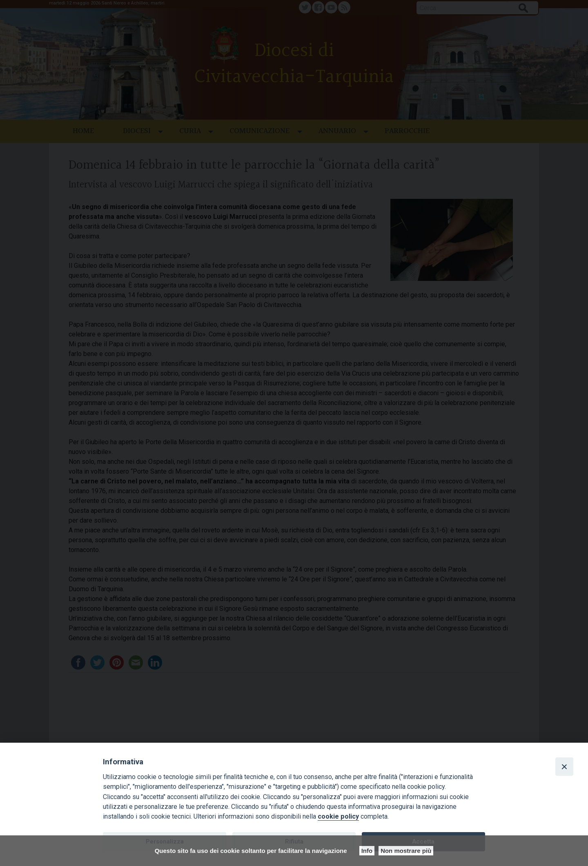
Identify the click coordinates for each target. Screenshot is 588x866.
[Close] (564, 766)
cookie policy (338, 816)
